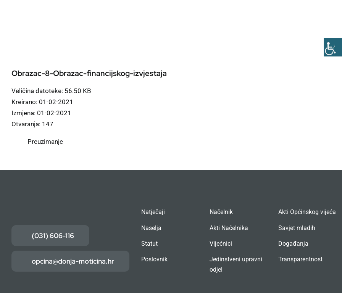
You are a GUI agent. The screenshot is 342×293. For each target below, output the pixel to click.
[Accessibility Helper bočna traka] (333, 47)
